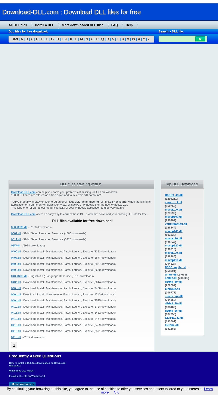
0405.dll (16, 251)
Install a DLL (44, 25)
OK (116, 392)
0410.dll (16, 306)
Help (129, 25)
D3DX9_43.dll (174, 195)
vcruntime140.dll (176, 224)
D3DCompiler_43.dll (178, 267)
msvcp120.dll (174, 245)
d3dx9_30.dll (173, 303)
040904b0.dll (19, 276)
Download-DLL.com (23, 192)
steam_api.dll (174, 296)
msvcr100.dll (173, 209)
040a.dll (16, 282)
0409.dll (16, 269)
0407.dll (16, 257)
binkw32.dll (172, 288)
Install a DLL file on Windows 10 (27, 376)
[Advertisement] (32, 113)
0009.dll (16, 233)
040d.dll (16, 300)
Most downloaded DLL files (82, 25)
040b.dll (16, 288)
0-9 (15, 39)
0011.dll (16, 239)
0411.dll (16, 312)
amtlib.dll (171, 278)
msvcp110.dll (174, 260)
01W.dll (15, 245)
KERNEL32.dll (174, 317)
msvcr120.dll (173, 252)
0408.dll (16, 263)
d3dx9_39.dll (173, 281)
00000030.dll (19, 227)
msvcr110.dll (173, 238)
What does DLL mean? (21, 370)
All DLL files (18, 25)
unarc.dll (171, 274)
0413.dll (16, 325)
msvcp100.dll (174, 216)
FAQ (114, 25)
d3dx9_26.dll (173, 310)
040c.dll (16, 294)
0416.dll (16, 331)
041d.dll (16, 337)
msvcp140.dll (174, 231)
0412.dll (16, 318)
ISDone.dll (172, 325)
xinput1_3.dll (173, 202)
